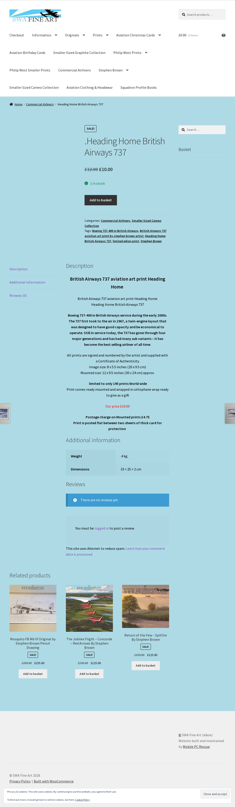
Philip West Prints (127, 52)
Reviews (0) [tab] (18, 295)
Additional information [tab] (27, 282)
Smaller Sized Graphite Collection (79, 52)
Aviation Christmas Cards (135, 35)
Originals (72, 35)
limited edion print (126, 241)
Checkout (16, 35)
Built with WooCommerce (54, 781)
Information (41, 35)
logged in (101, 528)
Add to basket (101, 200)
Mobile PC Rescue (196, 746)
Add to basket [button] (33, 674)
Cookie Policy (82, 799)
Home (18, 104)
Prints (98, 35)
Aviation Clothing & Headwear (90, 87)
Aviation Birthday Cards (27, 52)
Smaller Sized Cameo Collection (34, 87)
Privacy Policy (20, 781)
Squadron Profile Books (139, 87)
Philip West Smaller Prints (29, 70)
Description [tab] (18, 269)
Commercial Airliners (74, 70)
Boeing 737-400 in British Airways (115, 231)
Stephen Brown (111, 70)
